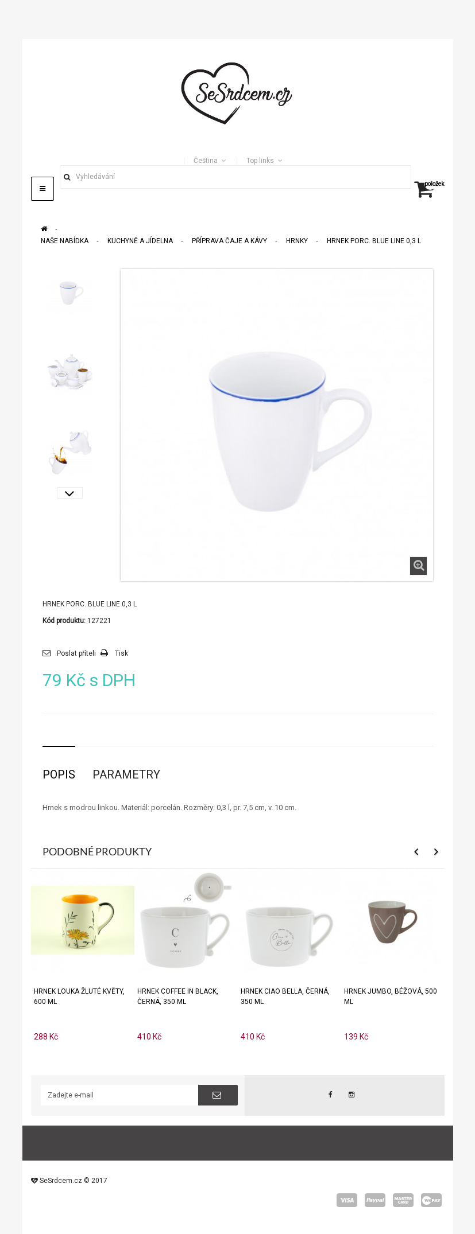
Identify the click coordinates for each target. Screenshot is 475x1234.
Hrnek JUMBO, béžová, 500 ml (390, 996)
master (403, 1200)
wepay (431, 1200)
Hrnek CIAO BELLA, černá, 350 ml (285, 996)
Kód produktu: (64, 621)
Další (70, 493)
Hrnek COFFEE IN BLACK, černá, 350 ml (177, 996)
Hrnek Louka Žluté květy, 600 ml (79, 996)
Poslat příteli (76, 653)
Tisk (121, 653)
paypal (375, 1200)
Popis (59, 774)
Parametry (126, 774)
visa (347, 1200)
